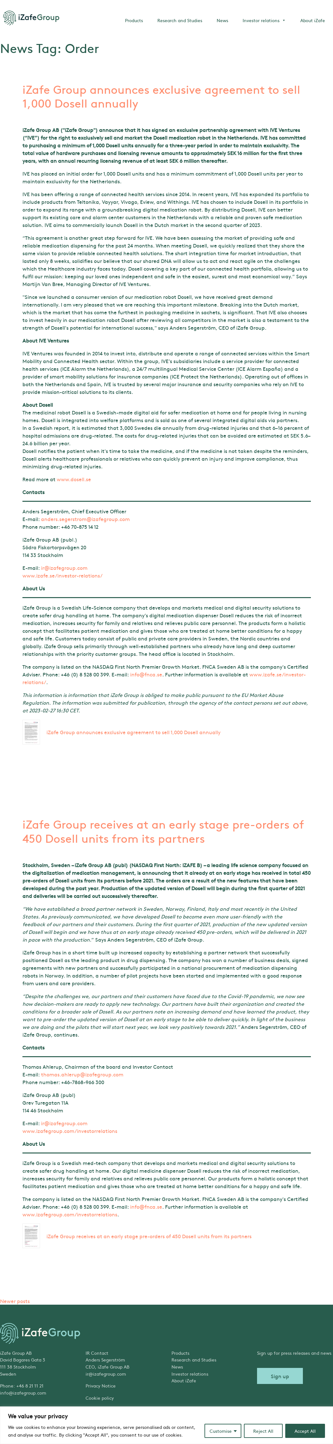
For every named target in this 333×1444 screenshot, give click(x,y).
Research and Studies (179, 20)
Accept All (305, 1431)
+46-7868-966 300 (82, 1081)
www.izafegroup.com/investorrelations (69, 1130)
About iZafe (312, 20)
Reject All (263, 1431)
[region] (166, 1425)
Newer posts (15, 1300)
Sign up (280, 1375)
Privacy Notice (101, 1385)
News (222, 20)
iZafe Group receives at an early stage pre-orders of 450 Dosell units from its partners (163, 831)
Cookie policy (100, 1398)
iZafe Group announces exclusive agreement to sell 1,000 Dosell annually (161, 96)
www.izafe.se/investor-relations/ (62, 575)
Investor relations (264, 20)
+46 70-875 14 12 (79, 526)
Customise (221, 1431)
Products (134, 20)
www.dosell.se (74, 479)
